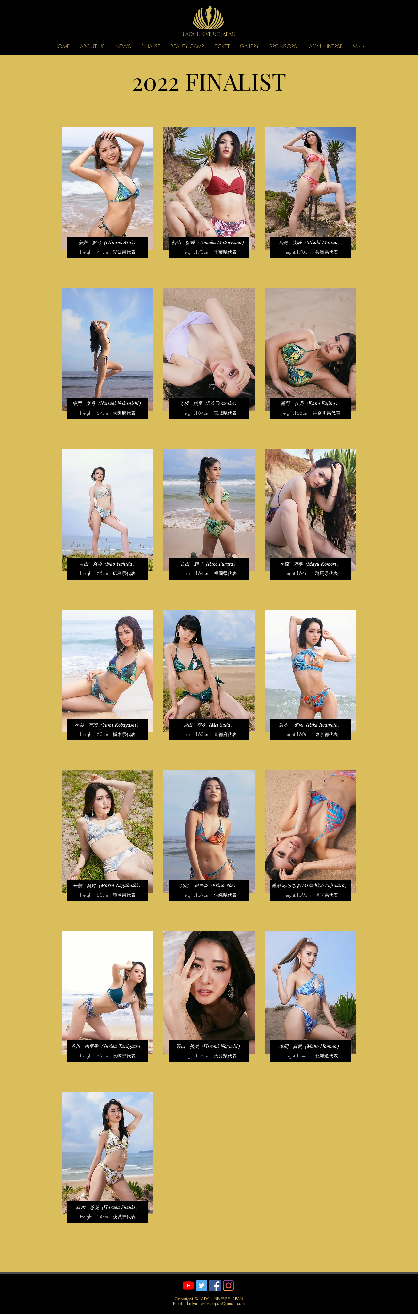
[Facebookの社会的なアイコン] (215, 1285)
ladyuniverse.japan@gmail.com (216, 1303)
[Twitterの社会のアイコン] (201, 1285)
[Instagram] (228, 1285)
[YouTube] (188, 1285)
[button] (92, 46)
